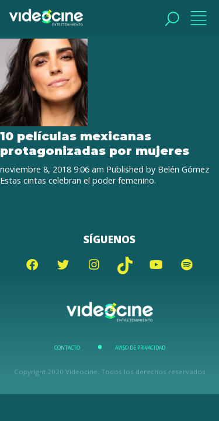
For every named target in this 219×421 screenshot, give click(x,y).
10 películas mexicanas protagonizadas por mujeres (94, 143)
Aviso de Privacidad (140, 347)
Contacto (67, 347)
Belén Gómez (183, 169)
